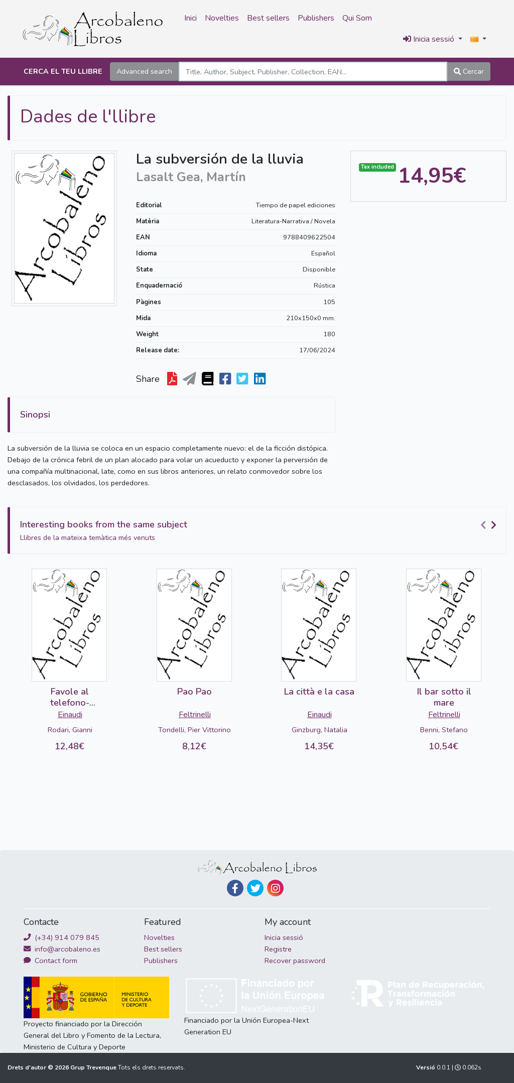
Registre (278, 949)
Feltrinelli (195, 714)
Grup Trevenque (94, 1067)
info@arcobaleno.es (62, 949)
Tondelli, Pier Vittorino (194, 730)
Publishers (316, 18)
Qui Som (357, 18)
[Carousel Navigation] (489, 524)
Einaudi (70, 714)
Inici (190, 18)
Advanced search (144, 71)
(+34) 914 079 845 (61, 937)
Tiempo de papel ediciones (295, 205)
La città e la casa (319, 692)
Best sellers (268, 18)
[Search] (313, 71)
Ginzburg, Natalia (319, 730)
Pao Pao (194, 692)
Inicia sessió (284, 937)
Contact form (50, 961)
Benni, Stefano (444, 730)
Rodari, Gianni (70, 730)
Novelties (222, 18)
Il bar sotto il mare (444, 697)
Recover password (295, 961)
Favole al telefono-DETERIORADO (69, 702)
